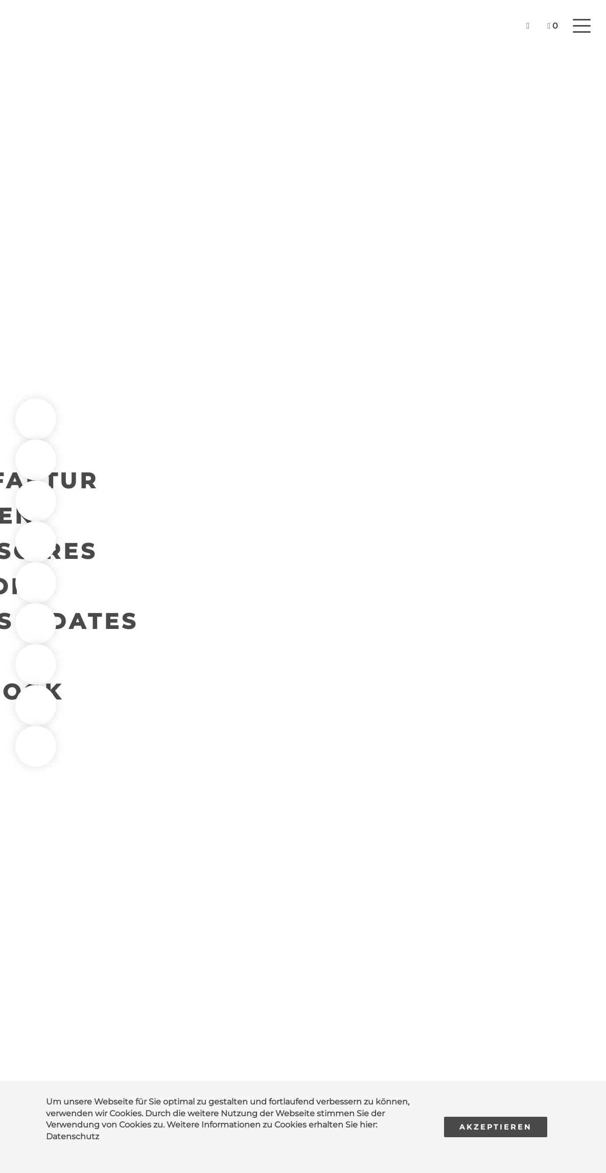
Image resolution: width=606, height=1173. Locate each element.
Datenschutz (72, 1136)
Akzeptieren (495, 1127)
